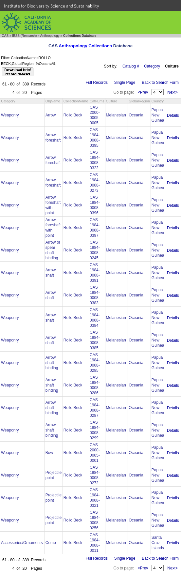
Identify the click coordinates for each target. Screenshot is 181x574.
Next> (172, 92)
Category (152, 66)
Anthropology (50, 36)
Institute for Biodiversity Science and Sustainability (51, 5)
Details (173, 115)
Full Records (97, 82)
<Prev (143, 92)
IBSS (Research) (24, 36)
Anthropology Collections (85, 45)
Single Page (125, 82)
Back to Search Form (160, 82)
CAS (5, 36)
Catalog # (130, 66)
